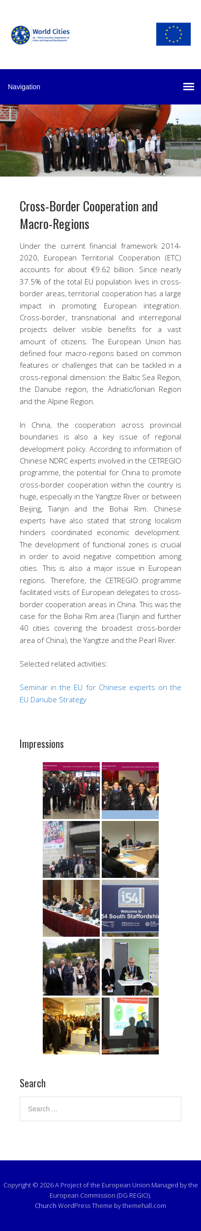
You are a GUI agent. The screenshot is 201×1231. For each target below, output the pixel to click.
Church (46, 1205)
